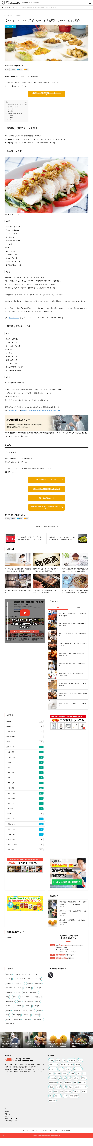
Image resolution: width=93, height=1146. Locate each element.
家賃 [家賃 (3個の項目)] (20, 1009)
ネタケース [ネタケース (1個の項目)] (38, 991)
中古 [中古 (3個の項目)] (25, 1000)
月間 (78, 607)
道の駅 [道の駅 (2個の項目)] (39, 1018)
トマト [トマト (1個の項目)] (29, 991)
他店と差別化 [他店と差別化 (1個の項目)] (34, 1000)
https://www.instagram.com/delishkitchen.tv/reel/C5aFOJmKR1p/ (41, 410)
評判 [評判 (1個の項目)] (32, 1018)
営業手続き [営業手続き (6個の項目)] (38, 1004)
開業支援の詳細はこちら (46, 498)
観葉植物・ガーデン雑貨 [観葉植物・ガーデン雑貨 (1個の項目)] (20, 1018)
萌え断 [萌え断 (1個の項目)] (8, 1018)
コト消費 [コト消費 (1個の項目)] (9, 991)
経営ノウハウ (36, 1138)
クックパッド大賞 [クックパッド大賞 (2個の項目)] (20, 986)
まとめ (9, 119)
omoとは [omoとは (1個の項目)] (9, 982)
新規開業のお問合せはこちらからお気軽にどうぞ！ (46, 507)
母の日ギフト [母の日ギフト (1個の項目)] (10, 1013)
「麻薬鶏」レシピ (12, 107)
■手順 (11, 111)
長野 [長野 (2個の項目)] (8, 1022)
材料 (11, 115)
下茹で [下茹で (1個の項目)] (17, 1000)
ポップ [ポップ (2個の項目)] (20, 995)
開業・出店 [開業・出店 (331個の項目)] (17, 1022)
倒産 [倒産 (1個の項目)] (14, 1004)
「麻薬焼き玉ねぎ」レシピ (15, 113)
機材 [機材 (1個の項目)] (38, 1009)
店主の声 (25, 1138)
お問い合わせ (8, 1124)
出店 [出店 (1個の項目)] (21, 1004)
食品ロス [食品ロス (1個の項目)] (37, 1022)
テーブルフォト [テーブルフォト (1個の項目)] (19, 991)
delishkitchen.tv (14, 318)
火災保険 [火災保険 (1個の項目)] (20, 1013)
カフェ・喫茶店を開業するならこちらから (46, 489)
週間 (58, 607)
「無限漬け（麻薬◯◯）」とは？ (17, 104)
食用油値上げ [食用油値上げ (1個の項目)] (17, 1027)
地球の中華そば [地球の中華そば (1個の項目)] (10, 1009)
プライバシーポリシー (11, 1126)
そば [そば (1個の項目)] (24, 982)
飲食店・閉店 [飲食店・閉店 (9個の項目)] (10, 1031)
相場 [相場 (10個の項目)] (37, 1013)
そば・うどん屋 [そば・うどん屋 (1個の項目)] (33, 982)
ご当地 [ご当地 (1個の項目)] (17, 982)
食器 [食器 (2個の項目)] (8, 1027)
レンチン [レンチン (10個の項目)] (38, 995)
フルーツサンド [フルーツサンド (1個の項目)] (10, 995)
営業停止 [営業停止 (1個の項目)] (29, 1004)
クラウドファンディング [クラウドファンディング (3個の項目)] (35, 986)
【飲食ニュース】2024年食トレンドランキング (46, 94)
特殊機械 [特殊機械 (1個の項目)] (29, 1013)
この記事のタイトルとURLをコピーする (46, 526)
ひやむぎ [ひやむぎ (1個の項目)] (9, 986)
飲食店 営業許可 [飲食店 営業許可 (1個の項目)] (38, 1027)
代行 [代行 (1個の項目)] (8, 1004)
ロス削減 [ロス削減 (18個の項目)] (9, 1000)
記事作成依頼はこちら (11, 1128)
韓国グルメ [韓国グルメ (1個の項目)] (27, 1022)
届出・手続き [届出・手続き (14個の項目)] (29, 1009)
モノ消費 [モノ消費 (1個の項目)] (29, 995)
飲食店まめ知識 (65, 1138)
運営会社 (7, 1119)
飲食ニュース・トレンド (50, 1138)
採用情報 (7, 1121)
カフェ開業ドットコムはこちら (46, 479)
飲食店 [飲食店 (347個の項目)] (27, 1027)
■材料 (11, 109)
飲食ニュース (10, 26)
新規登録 (9, 945)
